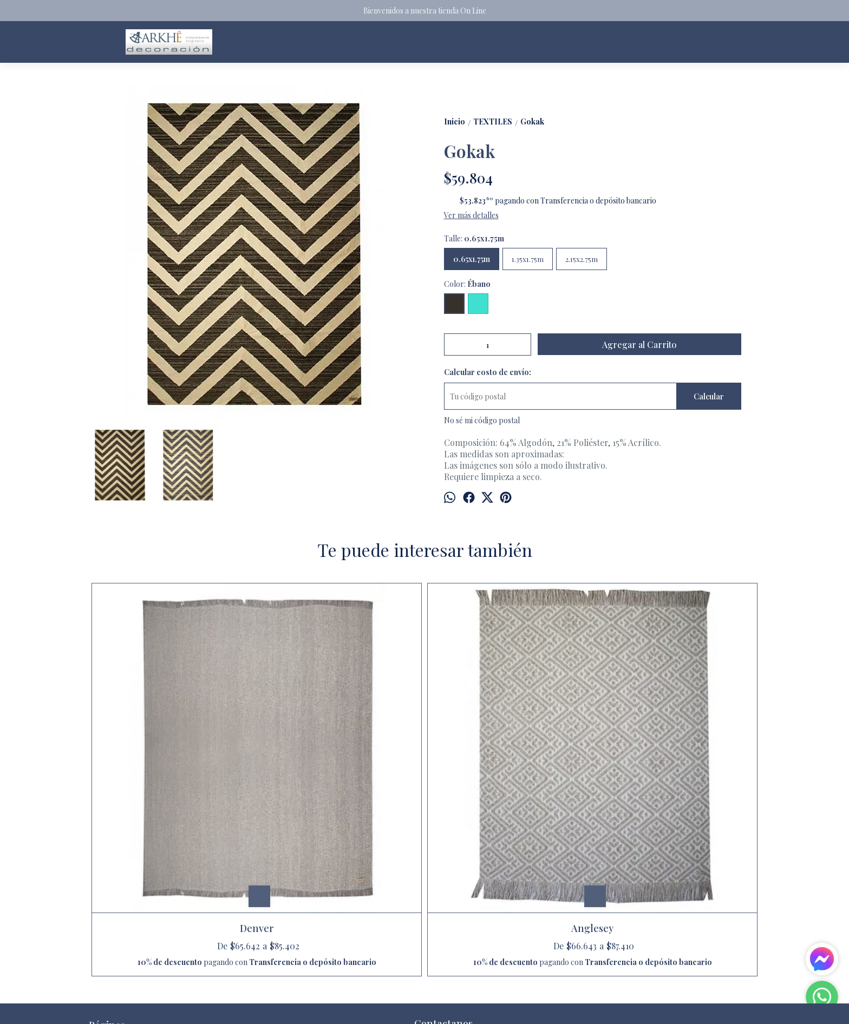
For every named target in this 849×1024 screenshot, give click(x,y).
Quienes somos (114, 926)
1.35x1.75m (528, 259)
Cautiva (676, 760)
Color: (467, 284)
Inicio (98, 887)
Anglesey (340, 760)
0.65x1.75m (471, 259)
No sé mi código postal (482, 420)
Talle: (474, 238)
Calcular (709, 396)
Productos (107, 900)
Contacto (104, 913)
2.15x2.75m (581, 259)
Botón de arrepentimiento (428, 1007)
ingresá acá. (380, 1007)
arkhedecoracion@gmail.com (472, 888)
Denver (173, 760)
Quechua (509, 760)
